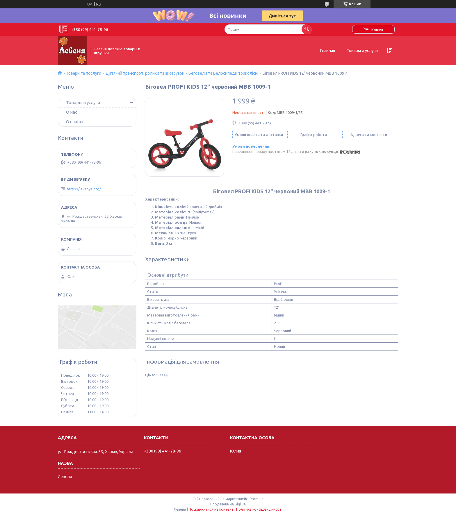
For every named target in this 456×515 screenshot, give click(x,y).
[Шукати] (307, 29)
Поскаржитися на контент (211, 509)
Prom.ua (256, 499)
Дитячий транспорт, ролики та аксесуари (145, 73)
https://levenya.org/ (84, 189)
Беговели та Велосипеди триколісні (223, 73)
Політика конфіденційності (259, 509)
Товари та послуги (83, 73)
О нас (71, 112)
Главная (327, 50)
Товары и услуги (362, 50)
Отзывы (74, 121)
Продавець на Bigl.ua (228, 504)
